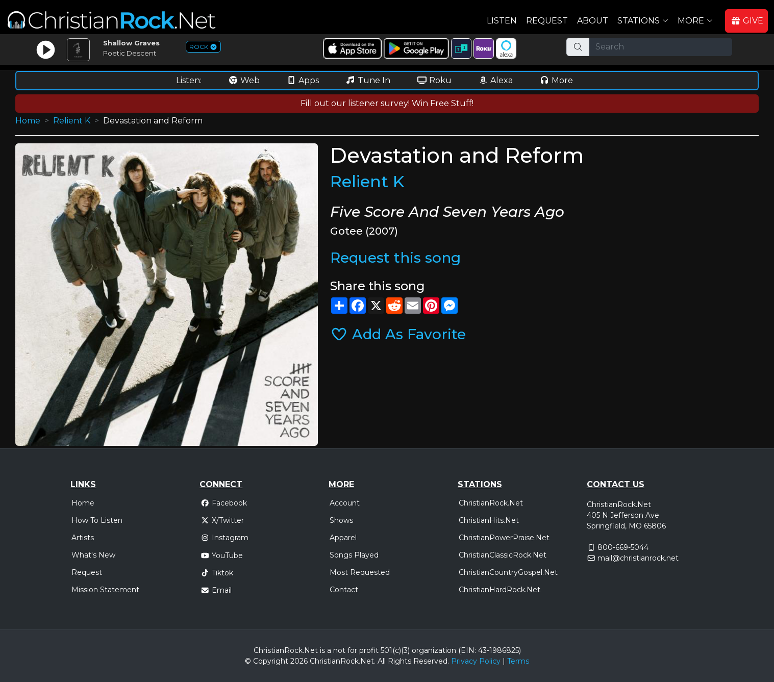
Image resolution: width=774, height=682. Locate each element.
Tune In (367, 80)
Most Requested (360, 572)
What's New (93, 555)
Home (27, 120)
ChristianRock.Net (491, 503)
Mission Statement (105, 589)
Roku (434, 80)
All (382, 661)
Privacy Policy (476, 661)
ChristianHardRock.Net (499, 589)
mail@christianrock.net (638, 558)
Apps (302, 80)
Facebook (224, 503)
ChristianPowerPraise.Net (504, 537)
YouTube (222, 555)
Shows (341, 520)
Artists (82, 537)
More (556, 80)
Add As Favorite (398, 334)
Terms (518, 661)
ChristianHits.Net (489, 520)
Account (345, 503)
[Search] (660, 47)
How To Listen (96, 520)
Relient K (71, 120)
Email (216, 590)
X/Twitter (222, 520)
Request (547, 21)
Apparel (343, 537)
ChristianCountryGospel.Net (508, 572)
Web (244, 80)
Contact (344, 589)
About (592, 21)
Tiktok (217, 572)
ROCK (203, 46)
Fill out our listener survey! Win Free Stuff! (387, 103)
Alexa (495, 80)
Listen (502, 21)
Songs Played (354, 555)
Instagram (224, 537)
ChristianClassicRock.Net (502, 555)
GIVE (747, 21)
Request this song (395, 257)
